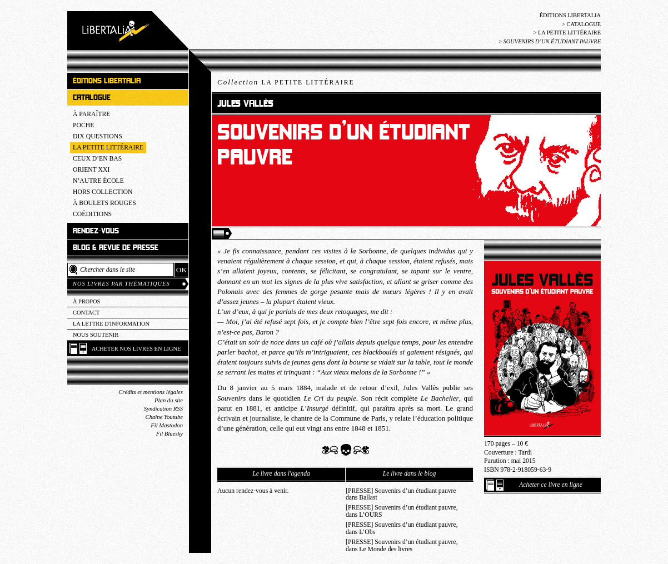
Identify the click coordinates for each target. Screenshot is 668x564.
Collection (286, 82)
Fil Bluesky (169, 434)
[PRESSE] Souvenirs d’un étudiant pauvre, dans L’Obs (402, 528)
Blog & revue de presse (115, 247)
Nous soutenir (95, 335)
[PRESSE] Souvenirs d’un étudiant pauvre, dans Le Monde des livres (402, 545)
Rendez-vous (96, 231)
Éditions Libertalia (570, 15)
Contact (86, 313)
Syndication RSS (163, 409)
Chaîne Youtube (164, 417)
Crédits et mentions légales (150, 392)
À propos (86, 301)
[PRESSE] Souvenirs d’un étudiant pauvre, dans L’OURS (402, 511)
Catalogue (583, 24)
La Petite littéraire (569, 32)
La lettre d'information (111, 324)
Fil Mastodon (167, 425)
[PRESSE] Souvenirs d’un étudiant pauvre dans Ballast (401, 494)
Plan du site (168, 400)
